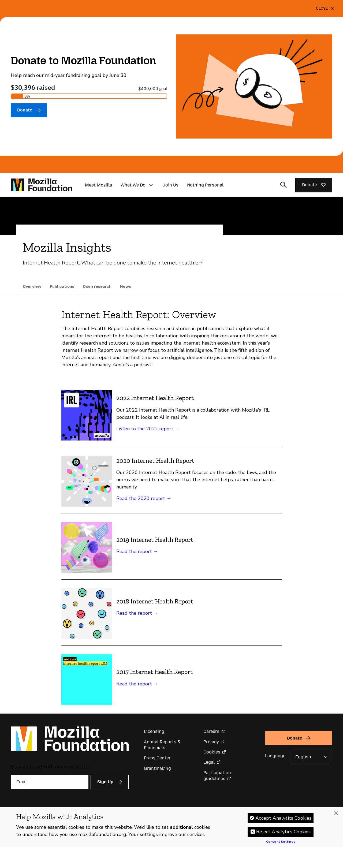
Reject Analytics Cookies (283, 832)
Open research (97, 286)
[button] (151, 185)
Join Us (170, 185)
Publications (62, 286)
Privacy (211, 741)
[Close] (325, 8)
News (125, 286)
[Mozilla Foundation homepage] (41, 184)
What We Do (133, 185)
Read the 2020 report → (143, 498)
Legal (209, 762)
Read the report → (137, 551)
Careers (211, 731)
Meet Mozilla (98, 185)
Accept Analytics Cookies (283, 818)
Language (275, 755)
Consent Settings (280, 842)
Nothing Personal (205, 185)
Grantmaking (157, 768)
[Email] (49, 782)
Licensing (154, 731)
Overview (32, 286)
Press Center (157, 757)
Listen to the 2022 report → (148, 429)
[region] (171, 827)
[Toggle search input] (283, 185)
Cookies (211, 752)
